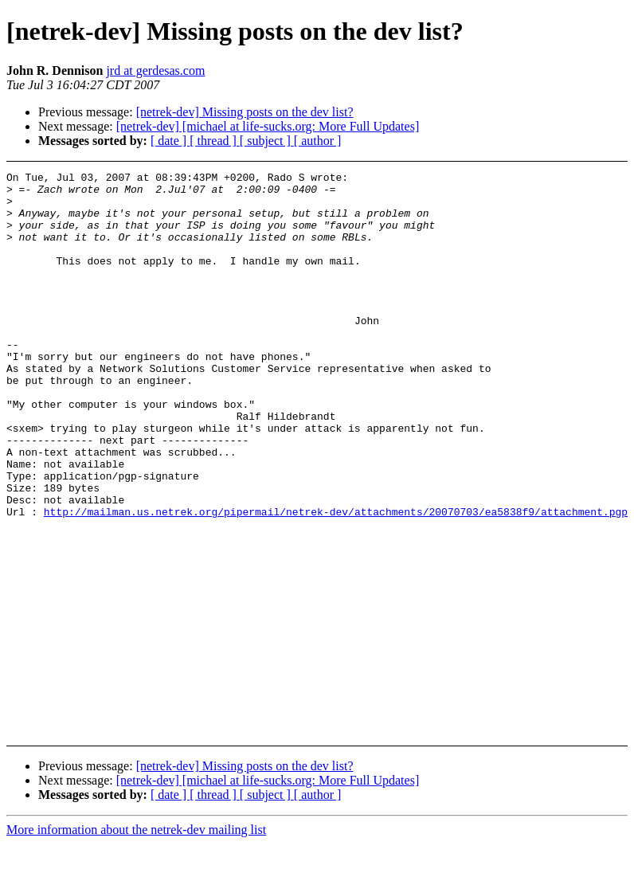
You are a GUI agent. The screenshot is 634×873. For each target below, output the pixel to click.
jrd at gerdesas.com (155, 70)
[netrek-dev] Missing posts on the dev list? (245, 112)
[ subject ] (267, 140)
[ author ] (318, 140)
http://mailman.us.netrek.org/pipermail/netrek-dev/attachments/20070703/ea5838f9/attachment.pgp (336, 581)
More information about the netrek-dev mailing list (136, 829)
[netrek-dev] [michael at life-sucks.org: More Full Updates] (267, 126)
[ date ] (170, 140)
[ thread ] (215, 140)
